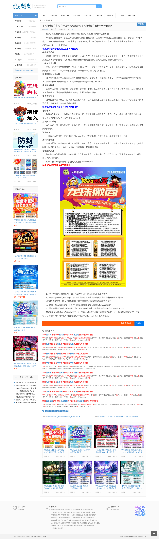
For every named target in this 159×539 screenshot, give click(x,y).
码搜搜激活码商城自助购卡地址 (25, 97)
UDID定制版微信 (77, 515)
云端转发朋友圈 (56, 512)
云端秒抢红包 (77, 510)
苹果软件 (18, 21)
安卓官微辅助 (65, 523)
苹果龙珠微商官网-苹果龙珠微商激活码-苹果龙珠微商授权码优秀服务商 (77, 25)
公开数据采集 (56, 523)
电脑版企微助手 (88, 525)
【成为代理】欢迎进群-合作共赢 (25, 123)
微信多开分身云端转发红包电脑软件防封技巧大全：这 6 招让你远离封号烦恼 (25, 152)
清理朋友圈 (83, 523)
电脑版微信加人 (66, 517)
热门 (16, 377)
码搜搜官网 (115, 510)
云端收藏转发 (67, 512)
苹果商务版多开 (92, 520)
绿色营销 (21, 510)
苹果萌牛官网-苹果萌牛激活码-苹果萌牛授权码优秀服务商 (118, 416)
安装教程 (18, 70)
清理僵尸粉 (75, 523)
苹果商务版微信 (80, 520)
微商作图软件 (78, 525)
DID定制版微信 (69, 520)
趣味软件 (110, 15)
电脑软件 (99, 15)
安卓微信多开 (56, 517)
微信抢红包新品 (88, 510)
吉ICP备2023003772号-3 (38, 536)
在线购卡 (139, 323)
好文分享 (18, 60)
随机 (31, 377)
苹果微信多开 (56, 515)
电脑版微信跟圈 (67, 525)
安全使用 (26, 70)
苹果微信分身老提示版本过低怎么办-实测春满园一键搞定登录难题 (131, 452)
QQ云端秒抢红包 (94, 523)
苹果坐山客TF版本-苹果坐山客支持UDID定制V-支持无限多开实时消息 (106, 488)
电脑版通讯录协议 (57, 520)
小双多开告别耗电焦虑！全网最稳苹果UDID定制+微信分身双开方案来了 (25, 366)
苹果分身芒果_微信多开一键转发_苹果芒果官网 (63, 416)
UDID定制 (19, 26)
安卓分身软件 (77, 512)
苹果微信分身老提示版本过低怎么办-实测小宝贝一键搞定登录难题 (25, 222)
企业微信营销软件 (57, 528)
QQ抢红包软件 (56, 525)
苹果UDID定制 (66, 515)
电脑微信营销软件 (90, 515)
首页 (44, 15)
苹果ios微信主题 (88, 517)
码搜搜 (46, 29)
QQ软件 (121, 15)
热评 (26, 377)
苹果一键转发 (50, 411)
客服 (32, 70)
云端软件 (18, 38)
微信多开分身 (77, 517)
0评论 (71, 29)
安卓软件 (76, 15)
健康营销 (130, 536)
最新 (21, 377)
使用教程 (18, 65)
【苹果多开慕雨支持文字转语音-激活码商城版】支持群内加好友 (131, 488)
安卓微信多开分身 (89, 512)
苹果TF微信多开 (62, 411)
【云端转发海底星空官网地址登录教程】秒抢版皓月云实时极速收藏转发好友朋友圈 (25, 294)
